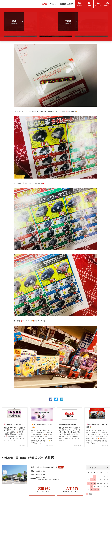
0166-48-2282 (41, 473)
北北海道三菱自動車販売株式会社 (28, 459)
